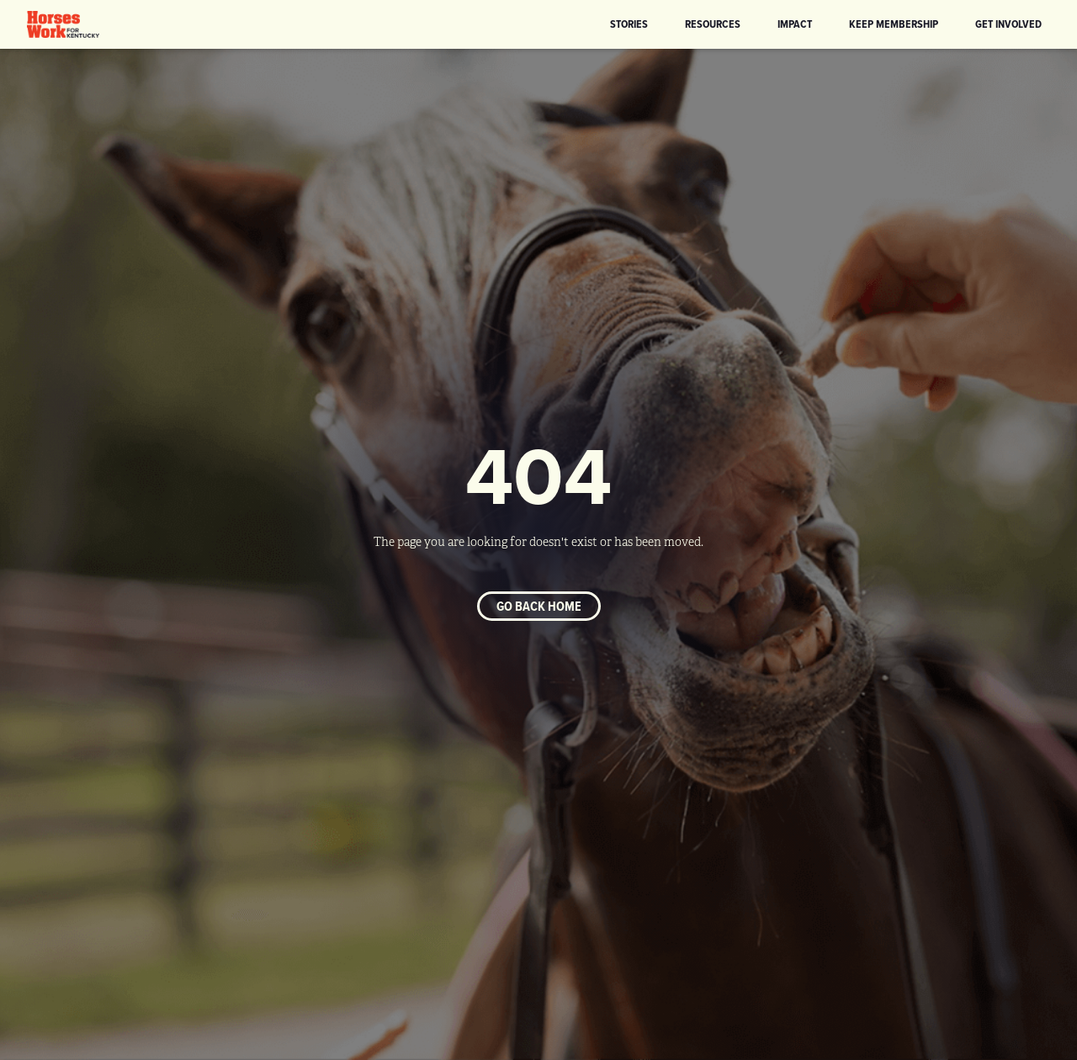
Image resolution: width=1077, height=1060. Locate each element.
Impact (794, 23)
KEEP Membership (893, 23)
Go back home (538, 606)
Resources (712, 23)
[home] (63, 24)
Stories (629, 23)
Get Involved (1008, 23)
